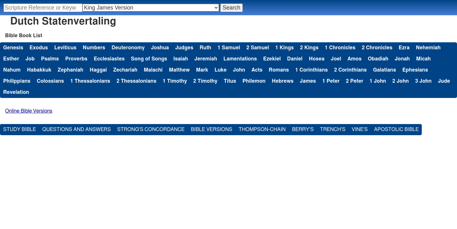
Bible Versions (211, 129)
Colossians (50, 81)
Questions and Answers (76, 129)
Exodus (39, 47)
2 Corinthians (350, 70)
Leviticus (65, 47)
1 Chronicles (340, 47)
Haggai (98, 70)
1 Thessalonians (90, 81)
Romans (279, 70)
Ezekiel (272, 58)
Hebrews (283, 81)
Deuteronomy (127, 47)
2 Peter (354, 81)
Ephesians (415, 70)
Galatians (384, 70)
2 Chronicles (377, 47)
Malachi (153, 70)
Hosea (316, 58)
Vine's (360, 129)
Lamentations (240, 58)
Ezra (404, 47)
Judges (184, 47)
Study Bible (19, 129)
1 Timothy (175, 81)
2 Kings (309, 47)
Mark (202, 70)
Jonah (402, 58)
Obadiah (378, 58)
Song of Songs (149, 58)
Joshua (160, 47)
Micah (423, 58)
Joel (336, 58)
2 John (400, 81)
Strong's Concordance (150, 129)
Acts (256, 70)
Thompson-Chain (262, 129)
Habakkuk (39, 70)
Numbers (94, 47)
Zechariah (125, 70)
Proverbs (76, 58)
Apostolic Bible (396, 129)
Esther (11, 58)
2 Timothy (205, 81)
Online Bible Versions (28, 111)
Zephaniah (70, 70)
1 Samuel (228, 47)
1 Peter (331, 81)
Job (30, 58)
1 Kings (284, 47)
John (239, 70)
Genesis (13, 47)
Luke (221, 70)
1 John (378, 81)
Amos (354, 58)
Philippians (16, 81)
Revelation (16, 92)
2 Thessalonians (136, 81)
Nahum (12, 70)
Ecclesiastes (109, 58)
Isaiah (180, 58)
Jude (444, 81)
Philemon (254, 81)
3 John (423, 81)
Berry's (303, 129)
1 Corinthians (311, 70)
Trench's (332, 129)
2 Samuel (258, 47)
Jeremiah (205, 58)
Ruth (205, 47)
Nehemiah (428, 47)
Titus (230, 81)
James (308, 81)
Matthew (179, 70)
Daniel (295, 58)
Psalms (50, 58)
